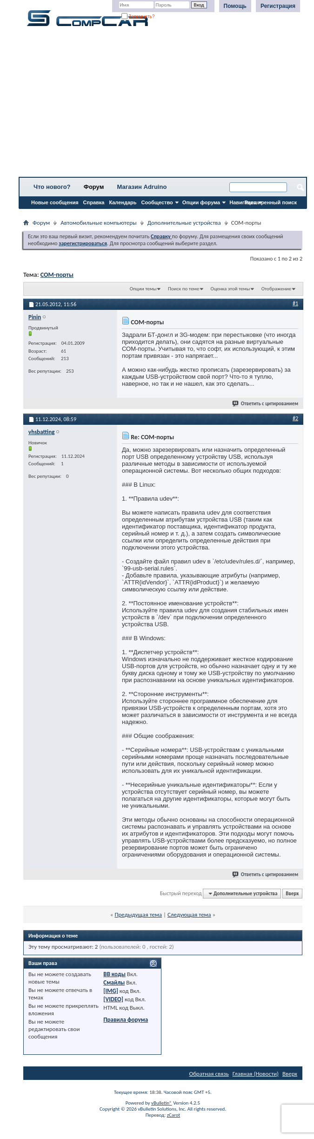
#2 (295, 418)
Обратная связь (209, 1073)
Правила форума (125, 1019)
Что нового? (52, 186)
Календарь (122, 202)
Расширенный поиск (271, 202)
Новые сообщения (55, 202)
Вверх (292, 894)
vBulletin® (161, 1103)
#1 (295, 303)
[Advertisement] (163, 105)
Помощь (235, 6)
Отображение (276, 289)
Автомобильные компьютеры (98, 222)
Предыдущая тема (138, 914)
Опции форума (201, 202)
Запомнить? (138, 16)
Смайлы (114, 982)
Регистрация (278, 6)
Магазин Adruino (142, 186)
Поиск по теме (183, 289)
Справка (94, 202)
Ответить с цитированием (265, 404)
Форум (94, 186)
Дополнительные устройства (184, 222)
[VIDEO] (113, 999)
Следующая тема (189, 914)
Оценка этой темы (230, 289)
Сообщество (157, 202)
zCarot (173, 1115)
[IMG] (110, 990)
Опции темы (143, 289)
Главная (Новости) (256, 1073)
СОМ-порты (56, 275)
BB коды (114, 974)
